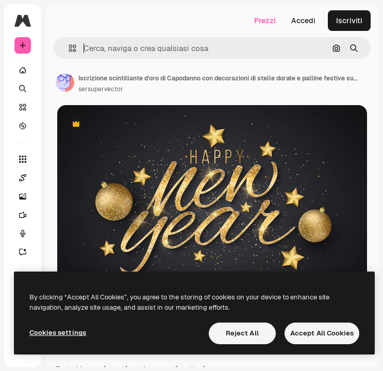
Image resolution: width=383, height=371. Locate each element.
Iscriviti (349, 20)
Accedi (303, 20)
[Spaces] (22, 178)
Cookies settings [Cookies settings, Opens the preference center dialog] (57, 332)
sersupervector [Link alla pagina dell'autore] (100, 89)
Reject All (242, 333)
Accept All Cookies (322, 333)
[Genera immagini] (22, 196)
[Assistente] (22, 252)
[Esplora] (22, 125)
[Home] (22, 70)
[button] (68, 48)
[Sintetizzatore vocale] (22, 233)
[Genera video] (22, 215)
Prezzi (265, 20)
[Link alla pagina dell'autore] (65, 82)
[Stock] (22, 107)
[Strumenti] (22, 159)
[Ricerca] (22, 88)
